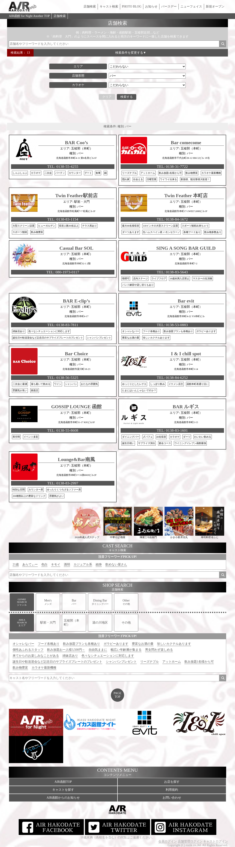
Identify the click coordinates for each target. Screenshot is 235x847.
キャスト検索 (109, 6)
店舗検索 (89, 6)
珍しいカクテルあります (174, 643)
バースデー (169, 6)
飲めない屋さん (116, 564)
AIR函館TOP (63, 781)
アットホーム (171, 661)
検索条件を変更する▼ (130, 52)
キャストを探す (63, 789)
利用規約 (172, 789)
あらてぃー (30, 564)
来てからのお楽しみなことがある (36, 655)
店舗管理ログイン (190, 841)
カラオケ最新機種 (44, 667)
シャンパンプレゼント (121, 661)
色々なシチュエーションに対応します (107, 655)
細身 (99, 564)
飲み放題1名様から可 (199, 661)
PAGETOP (117, 695)
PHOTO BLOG (131, 6)
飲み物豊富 (20, 667)
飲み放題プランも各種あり (81, 643)
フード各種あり (48, 643)
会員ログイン (167, 841)
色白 (44, 564)
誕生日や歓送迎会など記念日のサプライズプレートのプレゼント (57, 661)
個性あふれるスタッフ (28, 649)
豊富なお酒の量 (143, 643)
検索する (126, 96)
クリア (107, 96)
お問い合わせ (172, 797)
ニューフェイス (191, 6)
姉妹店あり (70, 655)
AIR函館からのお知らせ (63, 797)
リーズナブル (149, 661)
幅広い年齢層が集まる (126, 649)
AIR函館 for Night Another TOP (29, 16)
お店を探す (172, 781)
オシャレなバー (23, 643)
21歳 (16, 564)
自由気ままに (98, 649)
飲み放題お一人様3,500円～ (66, 649)
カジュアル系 (83, 564)
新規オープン (215, 6)
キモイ (55, 564)
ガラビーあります (116, 643)
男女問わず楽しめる (159, 649)
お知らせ (151, 6)
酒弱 (67, 564)
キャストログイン (215, 841)
